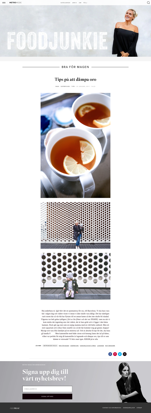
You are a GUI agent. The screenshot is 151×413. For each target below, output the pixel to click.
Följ (85, 2)
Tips (73, 86)
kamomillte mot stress (88, 346)
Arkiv (74, 2)
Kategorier (65, 2)
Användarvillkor (129, 408)
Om (80, 2)
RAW (57, 86)
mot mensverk (110, 346)
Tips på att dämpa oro (75, 79)
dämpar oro (74, 346)
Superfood (65, 86)
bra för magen (64, 346)
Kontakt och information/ (112, 408)
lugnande (100, 346)
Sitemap (139, 408)
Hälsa (55, 346)
